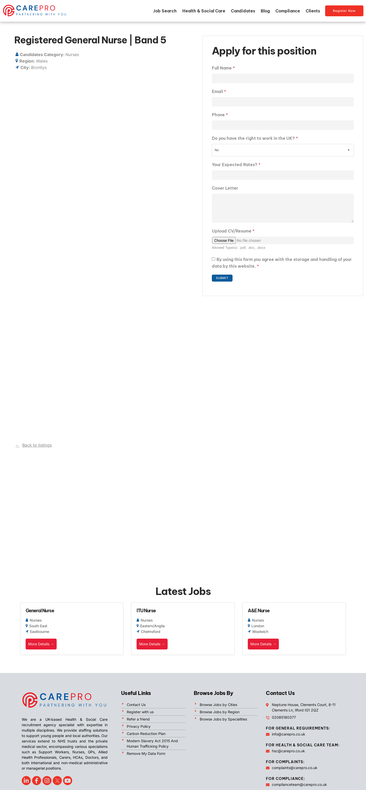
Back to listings (37, 445)
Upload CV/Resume (233, 236)
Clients (313, 10)
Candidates (243, 10)
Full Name (223, 68)
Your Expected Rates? (236, 166)
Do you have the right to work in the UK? (255, 140)
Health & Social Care (203, 10)
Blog (265, 10)
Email (219, 92)
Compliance (287, 10)
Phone (220, 116)
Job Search (165, 10)
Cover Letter (225, 190)
